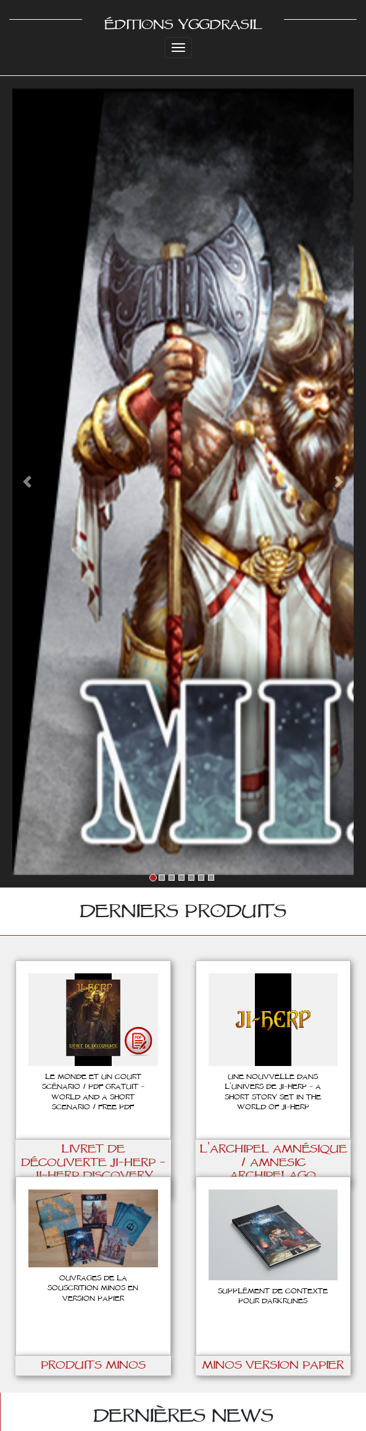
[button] (27, 482)
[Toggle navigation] (178, 47)
